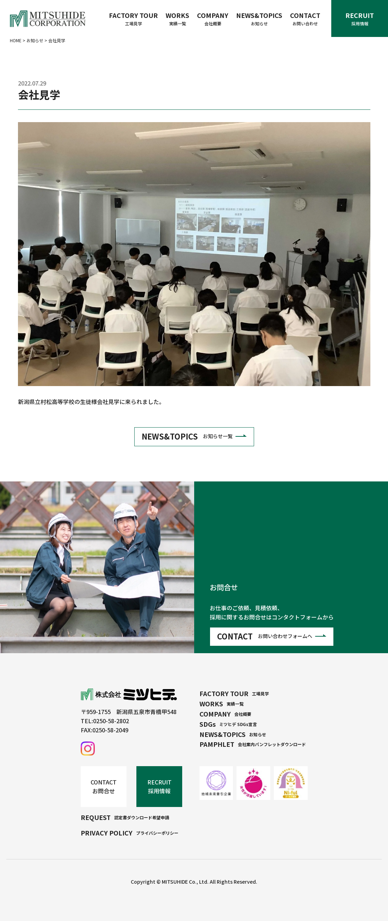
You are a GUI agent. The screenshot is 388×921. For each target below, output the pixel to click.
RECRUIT (359, 19)
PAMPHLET (252, 744)
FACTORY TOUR (133, 19)
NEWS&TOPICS (259, 19)
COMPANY (212, 19)
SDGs (228, 723)
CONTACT (305, 19)
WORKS (177, 19)
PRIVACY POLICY (129, 832)
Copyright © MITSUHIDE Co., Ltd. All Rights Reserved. (194, 881)
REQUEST (125, 817)
